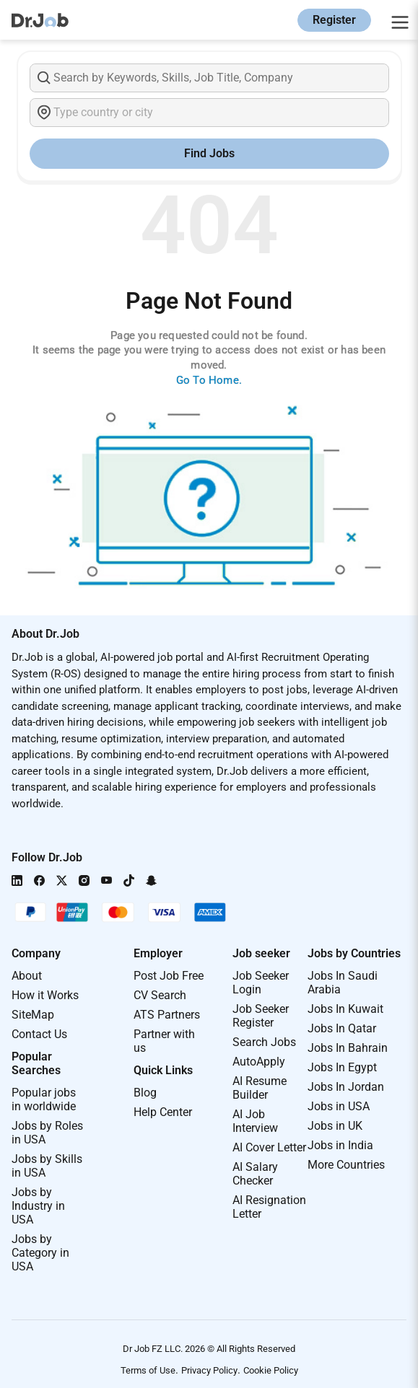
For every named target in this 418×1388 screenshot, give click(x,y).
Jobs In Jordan (346, 1087)
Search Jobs (264, 1042)
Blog (145, 1092)
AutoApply (258, 1061)
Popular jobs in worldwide (44, 1099)
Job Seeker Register (260, 1015)
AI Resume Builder (259, 1088)
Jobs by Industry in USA (38, 1205)
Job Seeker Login (260, 982)
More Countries (346, 1165)
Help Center (163, 1112)
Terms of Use (148, 1370)
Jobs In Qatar (342, 1028)
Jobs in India (340, 1145)
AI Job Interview (255, 1121)
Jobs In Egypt (342, 1067)
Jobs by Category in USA (40, 1252)
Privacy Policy (209, 1370)
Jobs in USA (339, 1106)
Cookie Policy (270, 1370)
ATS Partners (167, 1015)
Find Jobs (209, 153)
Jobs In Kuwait (345, 1009)
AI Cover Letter (269, 1147)
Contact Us (39, 1034)
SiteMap (33, 1015)
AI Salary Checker (255, 1173)
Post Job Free (169, 976)
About (27, 976)
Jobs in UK (335, 1126)
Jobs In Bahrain (348, 1048)
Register (334, 20)
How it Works (45, 995)
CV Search (160, 995)
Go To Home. (209, 380)
